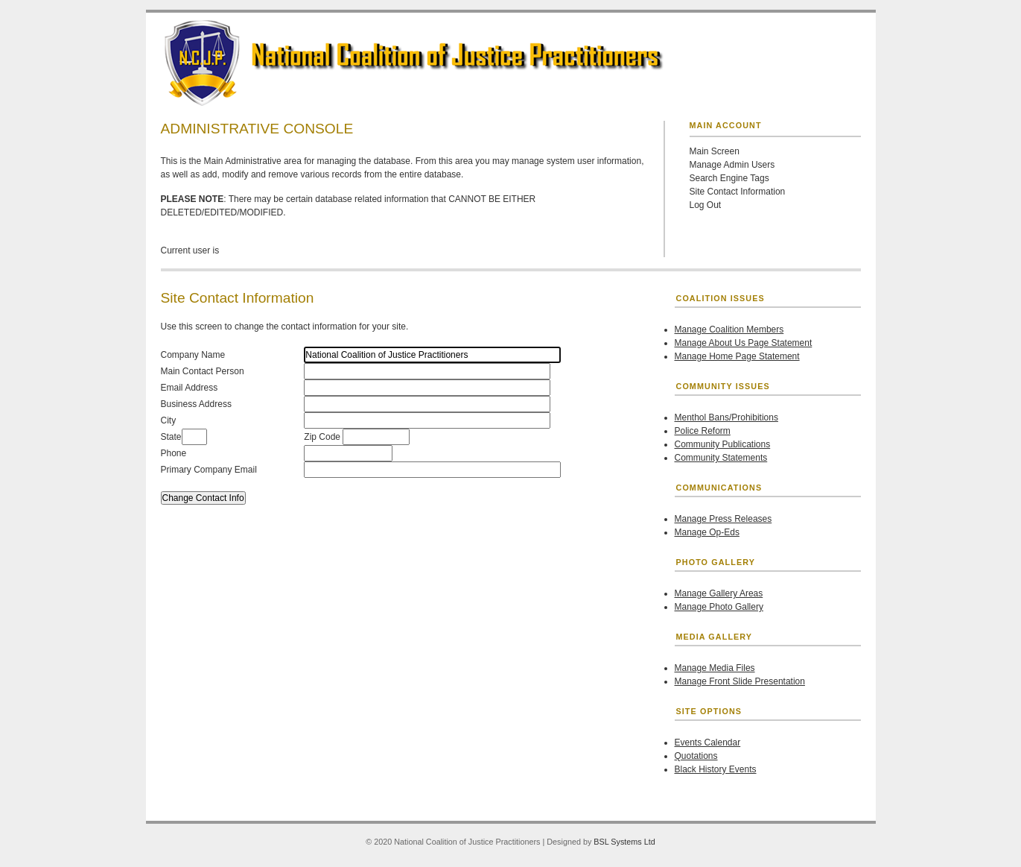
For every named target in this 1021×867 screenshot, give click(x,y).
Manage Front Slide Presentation (740, 681)
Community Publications (723, 444)
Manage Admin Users (732, 165)
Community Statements (721, 458)
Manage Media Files (715, 668)
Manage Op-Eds (707, 532)
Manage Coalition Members (729, 329)
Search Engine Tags (729, 178)
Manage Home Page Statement (737, 356)
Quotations (696, 756)
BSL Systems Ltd (624, 841)
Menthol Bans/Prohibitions (726, 417)
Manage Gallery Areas (719, 593)
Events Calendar (708, 742)
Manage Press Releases (723, 519)
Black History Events (716, 769)
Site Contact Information (738, 191)
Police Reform (703, 431)
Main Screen (714, 151)
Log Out (706, 205)
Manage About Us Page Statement (743, 343)
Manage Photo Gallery (719, 607)
